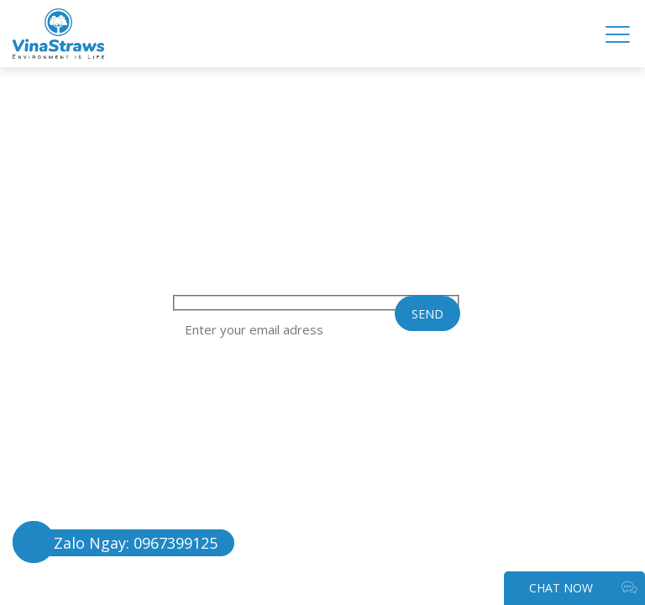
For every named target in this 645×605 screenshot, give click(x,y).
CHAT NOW (583, 588)
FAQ (28, 91)
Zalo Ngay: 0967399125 (136, 543)
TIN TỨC (150, 91)
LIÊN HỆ (135, 113)
